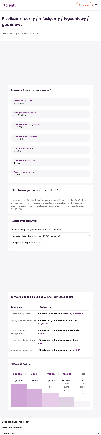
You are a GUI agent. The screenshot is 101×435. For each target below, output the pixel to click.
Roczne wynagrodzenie (23, 101)
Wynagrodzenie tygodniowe (25, 136)
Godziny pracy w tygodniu (24, 172)
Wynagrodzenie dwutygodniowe (27, 124)
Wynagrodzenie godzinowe (25, 160)
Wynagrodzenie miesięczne (25, 113)
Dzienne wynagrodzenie (23, 148)
